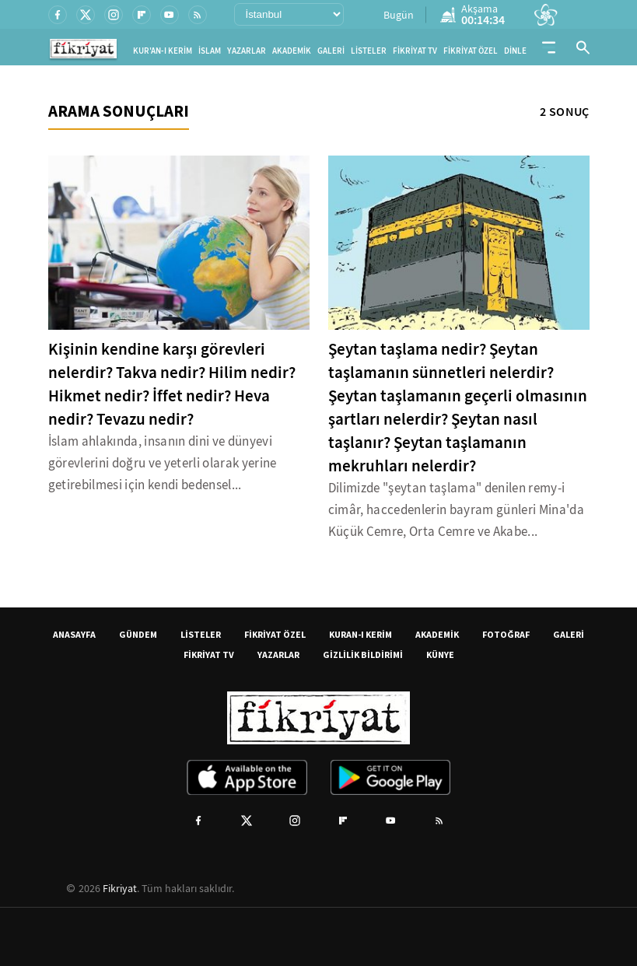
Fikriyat (120, 888)
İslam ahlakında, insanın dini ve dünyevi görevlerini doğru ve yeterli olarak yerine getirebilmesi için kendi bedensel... (162, 463)
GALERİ (331, 51)
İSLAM (209, 51)
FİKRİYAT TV (415, 51)
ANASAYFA (74, 634)
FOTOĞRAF (506, 634)
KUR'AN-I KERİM (162, 51)
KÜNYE (440, 654)
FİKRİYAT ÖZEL (470, 51)
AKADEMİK (291, 51)
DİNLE (515, 51)
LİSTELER (369, 51)
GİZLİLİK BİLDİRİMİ (363, 654)
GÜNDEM (138, 634)
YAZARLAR (246, 51)
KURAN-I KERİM (360, 634)
